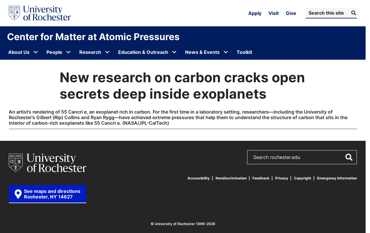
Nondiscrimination (231, 178)
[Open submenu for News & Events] (226, 52)
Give (291, 13)
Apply (254, 13)
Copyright (302, 178)
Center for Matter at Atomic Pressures (93, 36)
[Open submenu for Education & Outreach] (174, 52)
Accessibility (198, 178)
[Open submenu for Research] (107, 52)
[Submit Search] (353, 13)
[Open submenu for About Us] (36, 52)
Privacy (281, 178)
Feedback (260, 178)
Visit (274, 13)
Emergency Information (337, 178)
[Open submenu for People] (68, 52)
